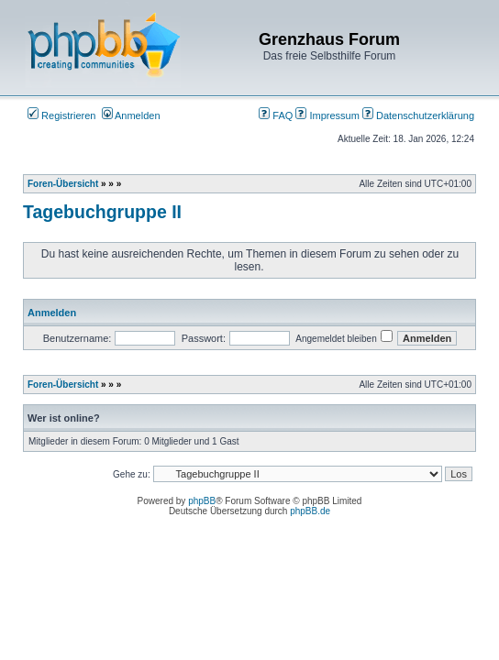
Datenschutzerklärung (418, 115)
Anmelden (131, 115)
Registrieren (61, 115)
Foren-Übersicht (63, 184)
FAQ (276, 115)
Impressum (327, 115)
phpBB (202, 501)
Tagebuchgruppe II (102, 212)
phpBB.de (310, 511)
